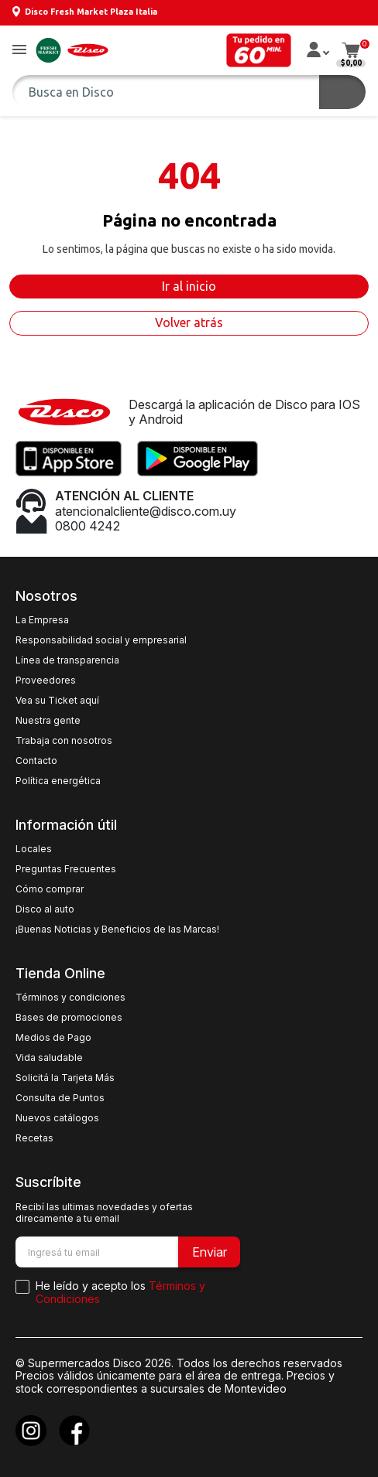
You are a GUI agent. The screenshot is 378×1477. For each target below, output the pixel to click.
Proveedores (45, 680)
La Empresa (42, 620)
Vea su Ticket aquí (57, 700)
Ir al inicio (189, 286)
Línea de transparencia (67, 660)
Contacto (36, 761)
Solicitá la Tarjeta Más (65, 1078)
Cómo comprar (49, 889)
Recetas (34, 1138)
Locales (33, 849)
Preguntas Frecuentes (65, 869)
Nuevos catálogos (57, 1118)
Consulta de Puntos (60, 1098)
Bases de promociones (68, 1017)
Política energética (58, 781)
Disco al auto (44, 909)
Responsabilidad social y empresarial (101, 640)
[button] (19, 50)
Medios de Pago (53, 1037)
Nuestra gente (48, 720)
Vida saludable (49, 1058)
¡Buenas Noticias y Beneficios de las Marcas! (117, 929)
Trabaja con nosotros (63, 740)
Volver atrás (189, 322)
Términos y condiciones (70, 997)
